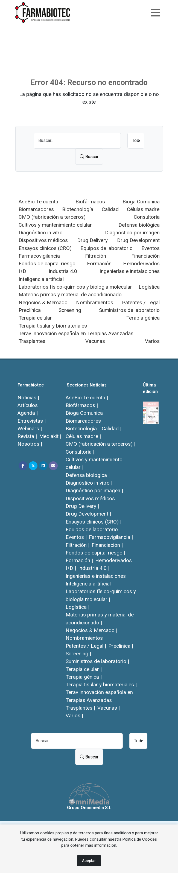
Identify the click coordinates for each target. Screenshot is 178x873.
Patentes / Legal (141, 302)
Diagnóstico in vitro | (89, 483)
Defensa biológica (139, 225)
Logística (149, 287)
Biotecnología (77, 209)
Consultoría (147, 217)
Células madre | (83, 436)
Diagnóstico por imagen (132, 232)
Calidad (110, 209)
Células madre (143, 209)
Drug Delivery (92, 240)
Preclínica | (120, 646)
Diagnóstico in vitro (41, 232)
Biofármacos (90, 201)
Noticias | (28, 397)
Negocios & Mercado (43, 302)
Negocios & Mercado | (91, 630)
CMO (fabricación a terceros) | (100, 444)
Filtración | (77, 545)
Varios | (74, 715)
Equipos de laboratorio (106, 248)
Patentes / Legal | (86, 646)
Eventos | (76, 537)
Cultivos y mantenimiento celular (55, 225)
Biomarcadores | (85, 421)
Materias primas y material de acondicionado (70, 294)
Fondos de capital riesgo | (95, 553)
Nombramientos (94, 302)
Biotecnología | (83, 428)
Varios (152, 341)
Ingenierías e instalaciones (130, 271)
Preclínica (30, 310)
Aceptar (89, 860)
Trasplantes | (80, 708)
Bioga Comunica (141, 201)
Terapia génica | (84, 677)
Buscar (89, 156)
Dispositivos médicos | (92, 498)
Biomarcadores (36, 209)
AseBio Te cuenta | (87, 397)
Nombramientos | (86, 638)
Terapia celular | (84, 669)
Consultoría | (80, 452)
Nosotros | (29, 444)
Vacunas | (108, 708)
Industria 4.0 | (93, 568)
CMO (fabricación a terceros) (52, 217)
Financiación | (107, 545)
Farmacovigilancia (39, 256)
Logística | (77, 607)
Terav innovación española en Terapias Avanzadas (76, 333)
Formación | (79, 560)
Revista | (27, 436)
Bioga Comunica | (86, 413)
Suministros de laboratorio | (97, 661)
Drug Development (138, 240)
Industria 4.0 (63, 271)
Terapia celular (35, 318)
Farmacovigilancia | (111, 537)
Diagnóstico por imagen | (94, 490)
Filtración (95, 256)
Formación (99, 263)
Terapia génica (143, 318)
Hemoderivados (141, 263)
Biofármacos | (82, 405)
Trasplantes (32, 341)
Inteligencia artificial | (89, 584)
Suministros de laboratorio (129, 310)
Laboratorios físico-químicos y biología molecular (75, 287)
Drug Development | (88, 514)
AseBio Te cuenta (38, 201)
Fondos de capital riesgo (47, 263)
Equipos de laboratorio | (93, 529)
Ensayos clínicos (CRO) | (93, 522)
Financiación (145, 256)
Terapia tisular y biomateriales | (101, 684)
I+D (22, 271)
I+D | (71, 568)
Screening (70, 310)
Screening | (78, 653)
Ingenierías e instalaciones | (97, 576)
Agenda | (27, 413)
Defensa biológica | (88, 475)
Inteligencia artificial (41, 279)
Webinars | (29, 428)
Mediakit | (50, 436)
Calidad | (111, 428)
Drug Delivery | (82, 506)
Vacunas (95, 341)
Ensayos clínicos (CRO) (45, 248)
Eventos (150, 248)
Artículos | (28, 405)
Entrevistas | (31, 421)
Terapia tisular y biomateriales (53, 326)
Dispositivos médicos (43, 240)
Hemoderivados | (115, 560)
